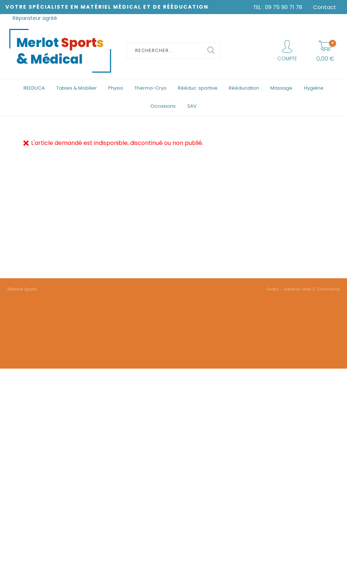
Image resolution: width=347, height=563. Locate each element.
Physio (115, 88)
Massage (281, 88)
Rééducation (244, 88)
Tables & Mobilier (76, 88)
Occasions (163, 106)
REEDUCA (34, 88)
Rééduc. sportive (198, 88)
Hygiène (314, 88)
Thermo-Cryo (150, 88)
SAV (192, 106)
